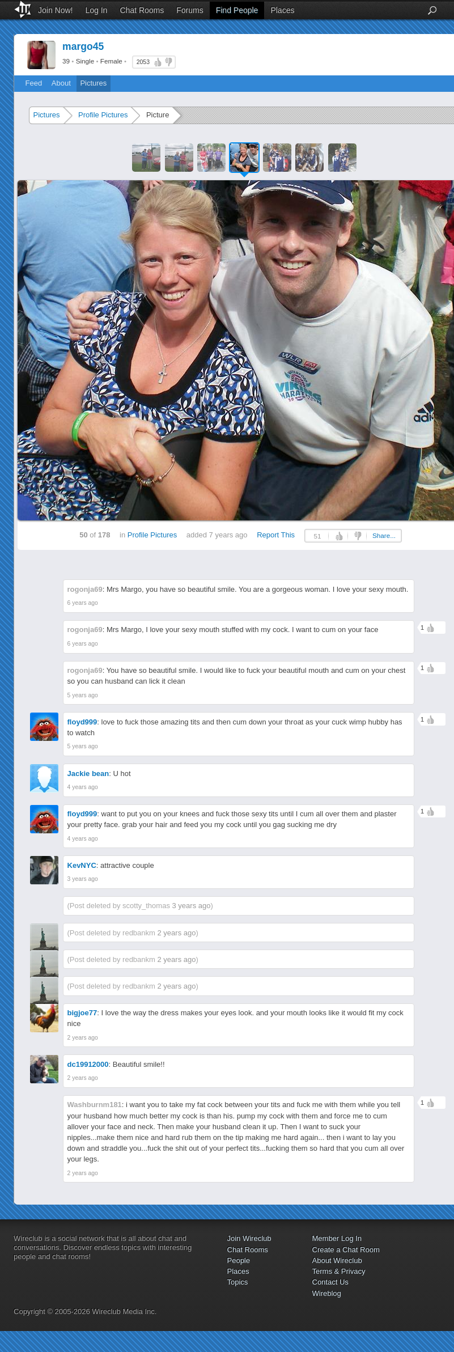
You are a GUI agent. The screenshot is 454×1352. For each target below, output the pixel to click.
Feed (34, 83)
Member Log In (337, 1238)
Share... (384, 535)
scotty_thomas (146, 905)
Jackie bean (88, 773)
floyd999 (82, 722)
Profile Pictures (103, 115)
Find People (237, 10)
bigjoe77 (82, 1012)
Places (282, 10)
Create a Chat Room (346, 1249)
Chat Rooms (142, 10)
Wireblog (326, 1293)
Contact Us (330, 1282)
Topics (237, 1282)
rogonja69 (85, 589)
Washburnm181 (94, 1104)
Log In (96, 10)
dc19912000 (88, 1064)
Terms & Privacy (339, 1271)
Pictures (93, 83)
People (238, 1260)
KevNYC (81, 865)
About (61, 83)
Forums (189, 10)
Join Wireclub (249, 1238)
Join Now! (55, 10)
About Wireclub (337, 1260)
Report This (276, 535)
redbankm (138, 933)
